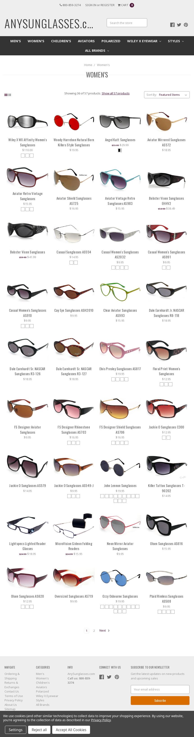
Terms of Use (14, 696)
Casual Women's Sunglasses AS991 (166, 254)
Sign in (90, 5)
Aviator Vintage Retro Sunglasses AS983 (120, 201)
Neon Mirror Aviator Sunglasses (120, 546)
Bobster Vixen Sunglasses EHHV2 (166, 201)
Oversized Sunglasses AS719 (74, 596)
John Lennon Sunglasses (120, 485)
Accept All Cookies (71, 729)
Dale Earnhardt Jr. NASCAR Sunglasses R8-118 (166, 313)
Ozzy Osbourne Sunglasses (120, 596)
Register (108, 5)
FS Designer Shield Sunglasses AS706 (120, 429)
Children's (61, 41)
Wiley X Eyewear (144, 41)
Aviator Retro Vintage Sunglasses (28, 196)
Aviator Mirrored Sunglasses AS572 (166, 142)
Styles (176, 41)
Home (88, 65)
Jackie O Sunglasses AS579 (27, 485)
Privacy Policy (14, 700)
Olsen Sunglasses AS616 (166, 543)
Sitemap (10, 709)
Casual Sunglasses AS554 (73, 251)
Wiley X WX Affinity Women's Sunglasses (27, 142)
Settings (16, 729)
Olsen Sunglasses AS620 (27, 596)
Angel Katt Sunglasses (120, 139)
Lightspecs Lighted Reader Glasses (27, 546)
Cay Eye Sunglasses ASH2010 (74, 310)
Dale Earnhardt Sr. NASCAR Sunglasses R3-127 (74, 371)
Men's (15, 41)
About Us (11, 705)
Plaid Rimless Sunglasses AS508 (166, 599)
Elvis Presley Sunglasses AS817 (120, 368)
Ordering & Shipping (12, 676)
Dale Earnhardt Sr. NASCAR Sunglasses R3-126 (27, 371)
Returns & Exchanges (12, 685)
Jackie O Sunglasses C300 (166, 426)
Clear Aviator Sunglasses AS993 (120, 313)
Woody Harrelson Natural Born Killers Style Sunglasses (74, 142)
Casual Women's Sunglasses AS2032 (120, 254)
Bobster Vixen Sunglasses (27, 251)
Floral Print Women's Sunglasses (166, 371)
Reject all (39, 729)
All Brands (97, 50)
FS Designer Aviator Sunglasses (27, 429)
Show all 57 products (116, 93)
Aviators (86, 41)
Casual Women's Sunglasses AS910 (27, 313)
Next (104, 630)
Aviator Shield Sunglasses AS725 (73, 201)
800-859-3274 (70, 5)
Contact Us (12, 691)
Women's (36, 41)
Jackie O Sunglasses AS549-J (74, 485)
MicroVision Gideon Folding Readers (73, 546)
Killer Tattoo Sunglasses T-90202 (166, 488)
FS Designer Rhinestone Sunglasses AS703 (74, 429)
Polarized (111, 41)
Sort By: (152, 95)
